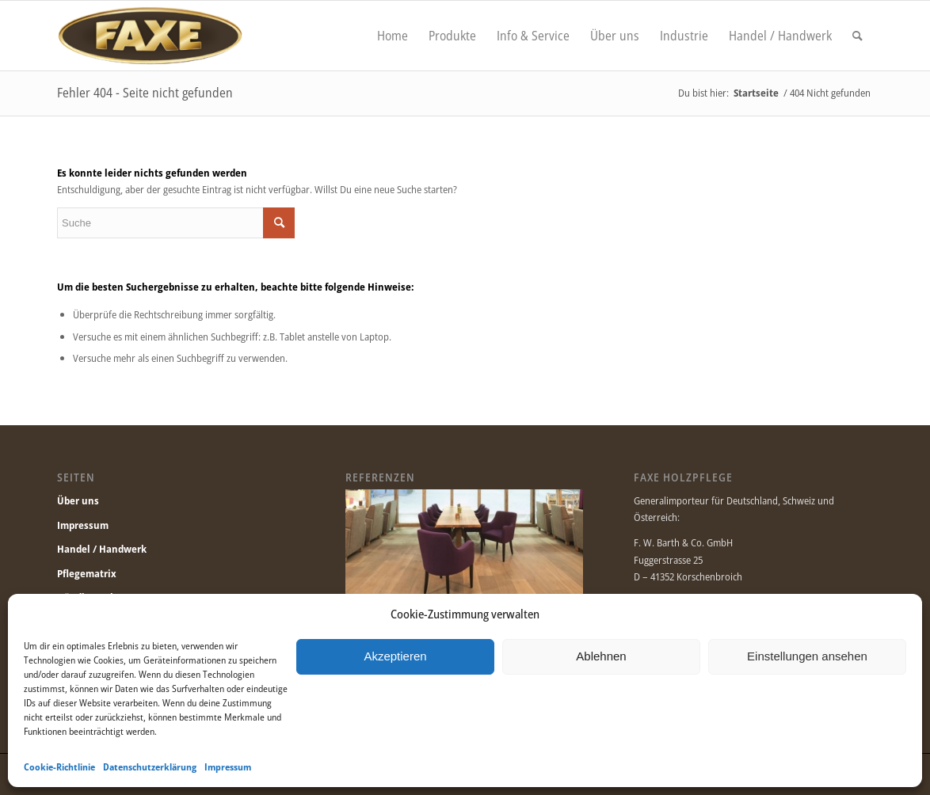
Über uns (78, 500)
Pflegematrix (86, 573)
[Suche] (857, 35)
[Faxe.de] (149, 35)
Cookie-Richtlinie (59, 767)
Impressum (227, 767)
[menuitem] (392, 35)
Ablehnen (601, 656)
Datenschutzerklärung (149, 767)
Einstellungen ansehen (807, 656)
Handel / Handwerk (102, 549)
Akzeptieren (395, 656)
